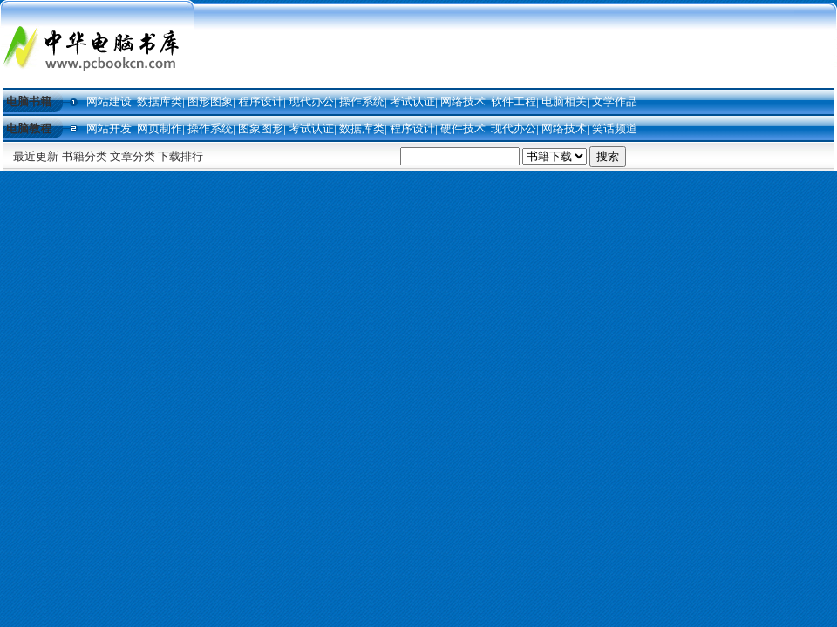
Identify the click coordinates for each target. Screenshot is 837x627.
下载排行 (180, 156)
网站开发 (109, 128)
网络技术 (463, 101)
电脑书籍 (28, 101)
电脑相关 (564, 101)
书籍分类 (84, 156)
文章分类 (132, 156)
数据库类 (159, 101)
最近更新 (35, 156)
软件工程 (513, 101)
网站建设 (109, 101)
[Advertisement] (515, 45)
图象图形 (260, 128)
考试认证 (412, 101)
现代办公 (311, 101)
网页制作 (159, 128)
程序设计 (260, 101)
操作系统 (361, 101)
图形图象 (210, 101)
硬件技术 (463, 128)
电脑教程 (28, 128)
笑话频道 (614, 128)
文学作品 (614, 101)
